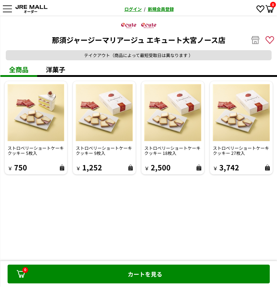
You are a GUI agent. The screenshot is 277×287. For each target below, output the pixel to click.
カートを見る (89, 272)
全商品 (18, 69)
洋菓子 (55, 69)
